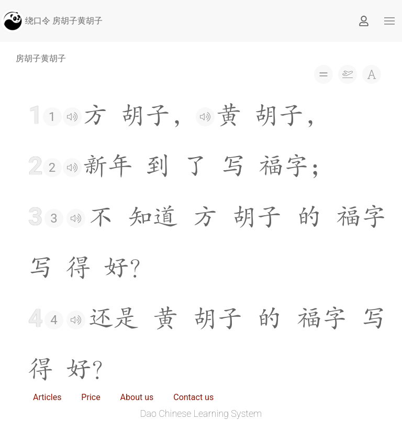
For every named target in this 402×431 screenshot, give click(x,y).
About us (137, 397)
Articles (47, 397)
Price (90, 397)
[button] (389, 21)
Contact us (193, 397)
